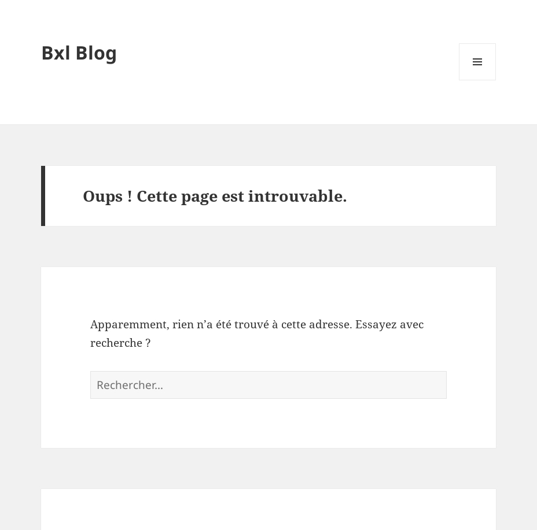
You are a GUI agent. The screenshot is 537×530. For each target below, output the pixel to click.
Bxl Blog (79, 52)
